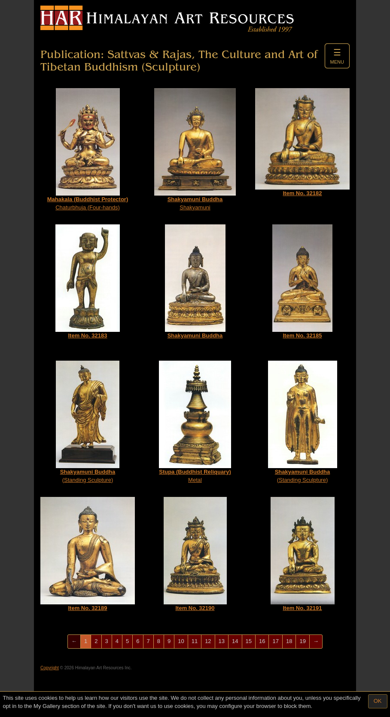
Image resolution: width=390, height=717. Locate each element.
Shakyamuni (195, 149)
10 (181, 641)
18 (289, 641)
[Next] (316, 641)
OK (378, 701)
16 (262, 641)
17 (275, 641)
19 (302, 641)
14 (235, 641)
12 (208, 641)
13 (222, 641)
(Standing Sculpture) (87, 422)
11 (195, 641)
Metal (195, 422)
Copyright (49, 667)
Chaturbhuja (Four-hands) (87, 149)
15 (249, 641)
